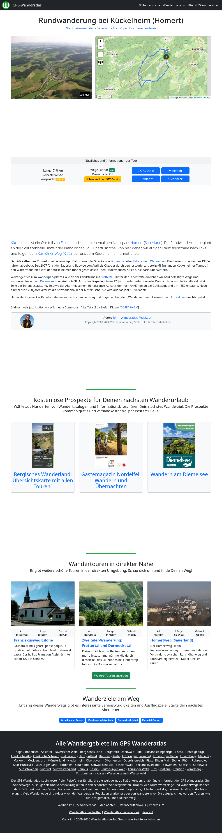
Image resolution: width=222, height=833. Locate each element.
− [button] (100, 46)
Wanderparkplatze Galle (101, 720)
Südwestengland (64, 769)
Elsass (179, 752)
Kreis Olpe (120, 28)
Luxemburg (188, 756)
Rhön (185, 760)
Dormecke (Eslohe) (128, 720)
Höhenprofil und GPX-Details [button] (103, 179)
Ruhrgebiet (199, 760)
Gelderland (68, 756)
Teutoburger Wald (113, 769)
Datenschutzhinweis (132, 805)
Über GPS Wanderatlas (203, 5)
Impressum (156, 805)
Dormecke (47, 281)
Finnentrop (118, 261)
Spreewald (200, 765)
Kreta (116, 756)
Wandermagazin (174, 5)
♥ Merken (175, 171)
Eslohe (66, 242)
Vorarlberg (194, 769)
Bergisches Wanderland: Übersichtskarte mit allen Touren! (42, 480)
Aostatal (46, 752)
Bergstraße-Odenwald (119, 752)
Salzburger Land (46, 765)
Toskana (165, 769)
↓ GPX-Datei (146, 171)
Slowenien (170, 765)
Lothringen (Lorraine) (136, 756)
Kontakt (147, 812)
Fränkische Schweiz (46, 756)
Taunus (83, 769)
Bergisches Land (91, 752)
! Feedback (175, 179)
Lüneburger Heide (165, 756)
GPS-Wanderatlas (27, 5)
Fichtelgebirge (195, 752)
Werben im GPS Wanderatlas (77, 805)
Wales (101, 773)
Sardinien (66, 765)
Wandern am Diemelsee (179, 474)
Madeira (203, 756)
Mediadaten (107, 805)
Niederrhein (75, 760)
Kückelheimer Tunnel (72, 720)
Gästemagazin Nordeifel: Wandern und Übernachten (111, 480)
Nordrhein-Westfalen (80, 28)
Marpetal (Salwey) (151, 720)
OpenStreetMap (196, 97)
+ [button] (100, 41)
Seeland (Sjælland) (148, 765)
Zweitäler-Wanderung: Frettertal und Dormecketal (106, 643)
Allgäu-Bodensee (27, 752)
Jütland (92, 756)
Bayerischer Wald (66, 752)
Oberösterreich (134, 760)
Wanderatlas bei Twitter (85, 812)
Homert (136, 242)
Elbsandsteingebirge (158, 752)
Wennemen (158, 261)
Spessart (185, 765)
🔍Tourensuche (149, 5)
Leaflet (173, 97)
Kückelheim (20, 242)
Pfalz (149, 760)
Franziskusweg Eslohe (33, 640)
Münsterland (56, 760)
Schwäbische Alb (102, 765)
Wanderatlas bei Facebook (121, 812)
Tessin (94, 769)
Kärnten (104, 756)
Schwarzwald (124, 765)
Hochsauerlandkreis (142, 28)
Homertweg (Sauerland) (171, 640)
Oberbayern (94, 760)
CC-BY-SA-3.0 (129, 307)
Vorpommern (85, 773)
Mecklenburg (36, 760)
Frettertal (107, 277)
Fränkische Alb (21, 756)
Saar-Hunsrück (23, 765)
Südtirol (45, 769)
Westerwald (138, 773)
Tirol (154, 769)
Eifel (139, 752)
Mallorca (19, 760)
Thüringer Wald (138, 769)
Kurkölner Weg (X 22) (55, 253)
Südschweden (28, 769)
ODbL (207, 97)
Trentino (178, 769)
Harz (82, 756)
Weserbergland (117, 773)
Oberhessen (113, 760)
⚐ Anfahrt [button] (146, 179)
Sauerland (103, 28)
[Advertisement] (153, 127)
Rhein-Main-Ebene (167, 760)
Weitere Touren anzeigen (111, 676)
